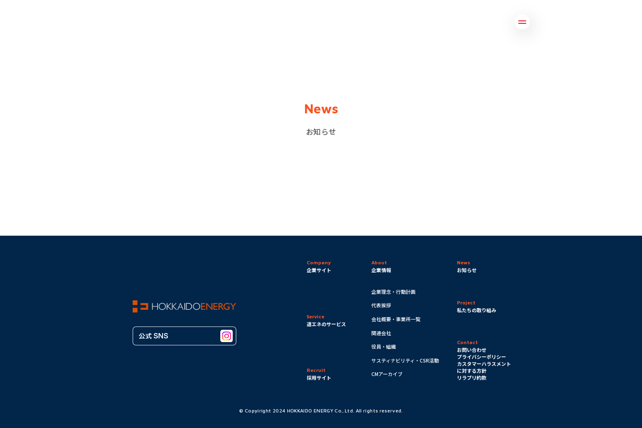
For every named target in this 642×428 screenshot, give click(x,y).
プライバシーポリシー (481, 356)
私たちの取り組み (476, 309)
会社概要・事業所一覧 (395, 318)
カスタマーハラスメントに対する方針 (484, 367)
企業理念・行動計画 (393, 291)
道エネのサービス (326, 323)
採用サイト (319, 377)
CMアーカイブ (386, 373)
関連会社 (381, 332)
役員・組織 (383, 346)
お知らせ (467, 269)
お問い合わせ (471, 349)
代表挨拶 (381, 305)
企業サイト (319, 269)
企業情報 (381, 269)
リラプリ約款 (471, 377)
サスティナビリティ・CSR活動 (405, 360)
